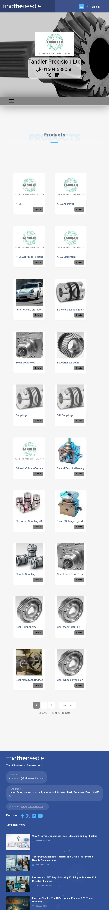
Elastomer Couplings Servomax (34, 521)
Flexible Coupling (25, 574)
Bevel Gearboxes (25, 362)
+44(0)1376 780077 (32, 806)
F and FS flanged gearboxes (73, 521)
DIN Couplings (65, 415)
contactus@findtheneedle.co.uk (27, 778)
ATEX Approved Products (30, 256)
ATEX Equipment (66, 256)
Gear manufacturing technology (34, 679)
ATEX (19, 203)
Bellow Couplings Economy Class (76, 309)
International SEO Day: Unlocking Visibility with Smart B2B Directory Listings (64, 879)
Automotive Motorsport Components (37, 309)
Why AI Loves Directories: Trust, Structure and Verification (64, 836)
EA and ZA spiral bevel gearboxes (76, 468)
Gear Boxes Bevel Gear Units (73, 574)
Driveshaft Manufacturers (31, 468)
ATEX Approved (65, 203)
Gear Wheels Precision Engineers (76, 679)
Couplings (21, 415)
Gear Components (26, 627)
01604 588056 (54, 69)
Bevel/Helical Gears (68, 362)
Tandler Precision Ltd (54, 61)
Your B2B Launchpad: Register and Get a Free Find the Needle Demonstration (62, 858)
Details (38, 209)
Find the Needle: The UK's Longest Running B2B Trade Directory (62, 900)
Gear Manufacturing (68, 627)
